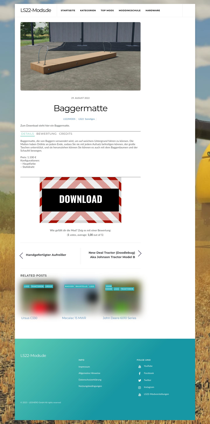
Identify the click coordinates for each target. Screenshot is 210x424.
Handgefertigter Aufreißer (46, 255)
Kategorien (88, 10)
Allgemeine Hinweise (89, 373)
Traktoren (37, 286)
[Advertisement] (169, 70)
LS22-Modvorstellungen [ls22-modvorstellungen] (153, 394)
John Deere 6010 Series (119, 318)
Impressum (84, 366)
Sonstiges (90, 118)
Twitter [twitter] (144, 380)
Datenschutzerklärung (90, 379)
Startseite (68, 10)
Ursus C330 (29, 318)
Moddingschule (130, 10)
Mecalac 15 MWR (74, 318)
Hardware (153, 10)
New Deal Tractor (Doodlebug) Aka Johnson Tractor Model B (112, 255)
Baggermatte (80, 108)
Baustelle (82, 286)
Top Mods (107, 10)
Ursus (49, 286)
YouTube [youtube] (145, 365)
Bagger (69, 286)
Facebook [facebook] (145, 373)
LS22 (81, 118)
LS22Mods (69, 119)
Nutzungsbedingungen (90, 386)
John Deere (108, 287)
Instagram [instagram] (145, 387)
